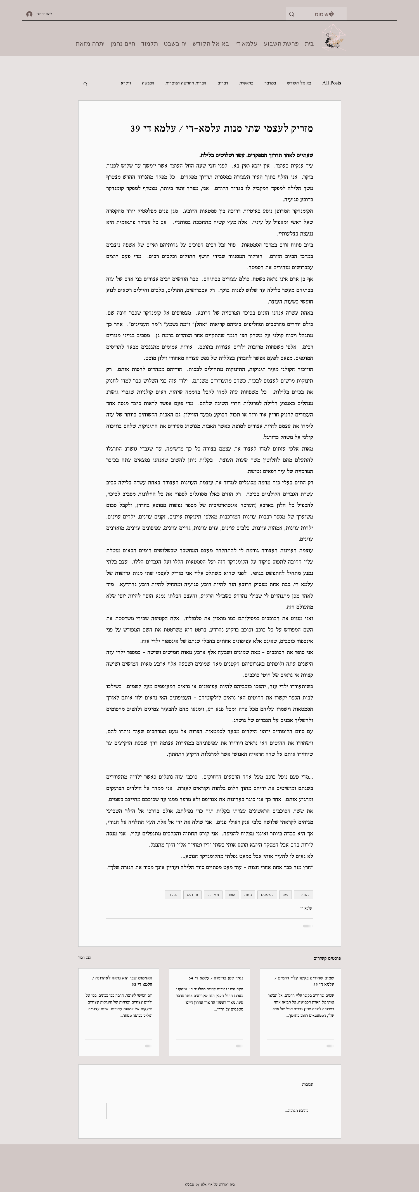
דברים (222, 83)
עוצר (231, 894)
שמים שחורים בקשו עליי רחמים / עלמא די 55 (304, 982)
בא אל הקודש (299, 83)
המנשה (148, 83)
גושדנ (248, 894)
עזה (285, 894)
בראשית (246, 83)
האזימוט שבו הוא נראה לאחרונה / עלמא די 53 (122, 982)
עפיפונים (267, 894)
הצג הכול (84, 958)
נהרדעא (192, 894)
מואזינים (213, 894)
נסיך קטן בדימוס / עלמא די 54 (216, 978)
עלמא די (303, 894)
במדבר (270, 83)
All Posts (331, 83)
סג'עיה (173, 894)
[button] (85, 83)
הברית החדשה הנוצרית (185, 83)
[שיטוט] (324, 14)
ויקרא (126, 83)
